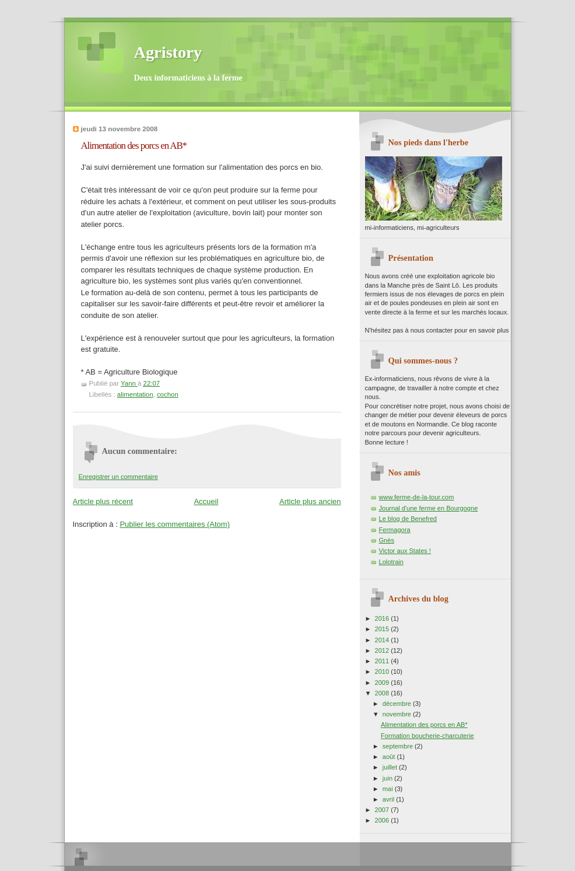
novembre (398, 714)
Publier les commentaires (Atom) (175, 524)
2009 (383, 682)
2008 (383, 693)
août (390, 756)
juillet (391, 767)
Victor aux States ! (405, 550)
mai (389, 788)
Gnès (386, 540)
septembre (399, 746)
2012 (383, 650)
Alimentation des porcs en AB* (424, 724)
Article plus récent (103, 501)
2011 (383, 660)
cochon (167, 394)
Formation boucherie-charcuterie (427, 735)
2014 (383, 639)
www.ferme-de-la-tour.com (416, 497)
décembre (398, 703)
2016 (383, 618)
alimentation (135, 394)
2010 (383, 671)
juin (388, 778)
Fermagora (395, 529)
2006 (383, 820)
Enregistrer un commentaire (118, 476)
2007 (383, 809)
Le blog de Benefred (408, 518)
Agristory (168, 52)
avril (389, 799)
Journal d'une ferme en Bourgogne (428, 508)
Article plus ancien (310, 501)
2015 (383, 628)
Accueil (206, 501)
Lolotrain (391, 561)
